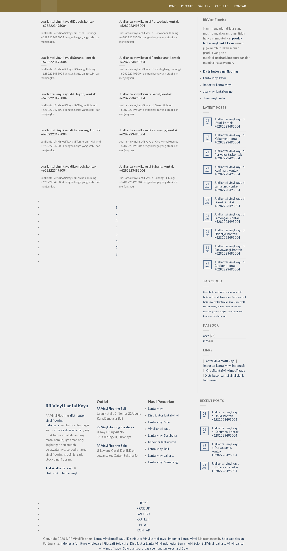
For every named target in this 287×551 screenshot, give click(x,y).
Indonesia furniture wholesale (81, 543)
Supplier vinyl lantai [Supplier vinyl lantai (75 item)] (229, 311)
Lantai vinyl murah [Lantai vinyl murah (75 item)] (215, 306)
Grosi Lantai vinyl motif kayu (225, 370)
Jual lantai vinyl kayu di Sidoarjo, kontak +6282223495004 (230, 234)
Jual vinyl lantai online (217, 91)
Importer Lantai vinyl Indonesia (224, 366)
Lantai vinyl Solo (159, 422)
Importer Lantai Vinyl (182, 539)
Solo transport (133, 548)
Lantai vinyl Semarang (163, 462)
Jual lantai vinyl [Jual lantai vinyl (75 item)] (239, 297)
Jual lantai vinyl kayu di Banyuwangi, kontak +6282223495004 (230, 250)
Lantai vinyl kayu (214, 78)
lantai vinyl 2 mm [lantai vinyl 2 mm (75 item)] (225, 302)
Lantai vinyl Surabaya (162, 435)
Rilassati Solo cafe (115, 543)
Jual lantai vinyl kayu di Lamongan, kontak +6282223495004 (230, 218)
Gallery (204, 6)
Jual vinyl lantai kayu (59, 468)
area (206, 336)
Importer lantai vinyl (162, 442)
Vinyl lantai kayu (159, 429)
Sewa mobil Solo (189, 543)
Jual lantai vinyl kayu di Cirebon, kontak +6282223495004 (230, 265)
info (206, 341)
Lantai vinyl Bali (158, 449)
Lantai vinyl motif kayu (220, 361)
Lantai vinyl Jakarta (161, 455)
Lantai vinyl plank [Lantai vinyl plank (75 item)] (211, 311)
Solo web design (233, 539)
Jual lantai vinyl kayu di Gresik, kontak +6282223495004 (230, 202)
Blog (143, 525)
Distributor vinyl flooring (220, 71)
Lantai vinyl (155, 408)
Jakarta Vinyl (225, 543)
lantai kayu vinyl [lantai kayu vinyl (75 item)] (210, 302)
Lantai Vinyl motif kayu (109, 539)
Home (172, 6)
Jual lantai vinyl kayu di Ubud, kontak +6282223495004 (230, 123)
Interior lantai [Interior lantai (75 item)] (224, 297)
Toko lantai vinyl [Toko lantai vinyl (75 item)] (220, 316)
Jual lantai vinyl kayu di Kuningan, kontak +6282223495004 (230, 170)
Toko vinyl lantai (214, 98)
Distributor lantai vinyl (61, 473)
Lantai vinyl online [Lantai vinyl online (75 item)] (233, 306)
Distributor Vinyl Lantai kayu (146, 539)
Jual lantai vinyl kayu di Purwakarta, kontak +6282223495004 (230, 154)
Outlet (222, 6)
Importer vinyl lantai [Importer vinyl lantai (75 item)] (229, 292)
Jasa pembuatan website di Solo (166, 548)
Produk (187, 6)
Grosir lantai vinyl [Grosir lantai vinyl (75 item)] (211, 292)
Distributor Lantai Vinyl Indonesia (153, 543)
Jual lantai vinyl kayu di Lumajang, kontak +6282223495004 (230, 186)
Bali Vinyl (208, 543)
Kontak (240, 6)
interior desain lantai (68, 430)
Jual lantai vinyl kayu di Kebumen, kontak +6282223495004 (230, 138)
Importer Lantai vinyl (217, 85)
